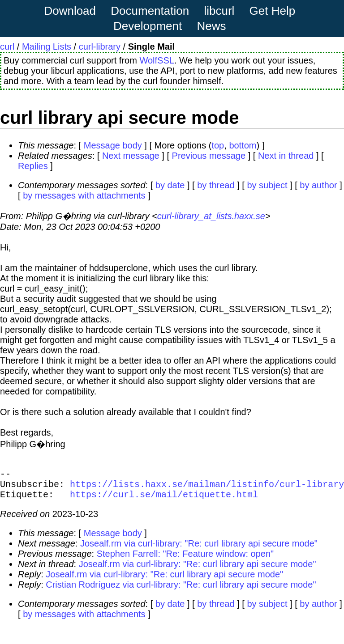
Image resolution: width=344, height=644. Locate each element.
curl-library (99, 46)
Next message (130, 156)
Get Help (272, 10)
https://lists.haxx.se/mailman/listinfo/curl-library (207, 487)
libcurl (219, 10)
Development (147, 26)
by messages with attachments (84, 195)
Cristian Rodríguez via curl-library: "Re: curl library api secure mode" (181, 590)
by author (318, 185)
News (211, 26)
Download (70, 10)
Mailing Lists (46, 46)
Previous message (209, 156)
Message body (113, 145)
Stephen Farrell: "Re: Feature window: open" (185, 559)
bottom (242, 145)
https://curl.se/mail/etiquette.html (164, 499)
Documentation (150, 10)
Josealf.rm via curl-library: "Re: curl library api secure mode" (199, 549)
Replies (33, 166)
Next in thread (286, 156)
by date (170, 185)
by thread (215, 185)
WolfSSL (156, 60)
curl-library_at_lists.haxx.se (211, 216)
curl (7, 46)
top (217, 145)
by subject (267, 185)
